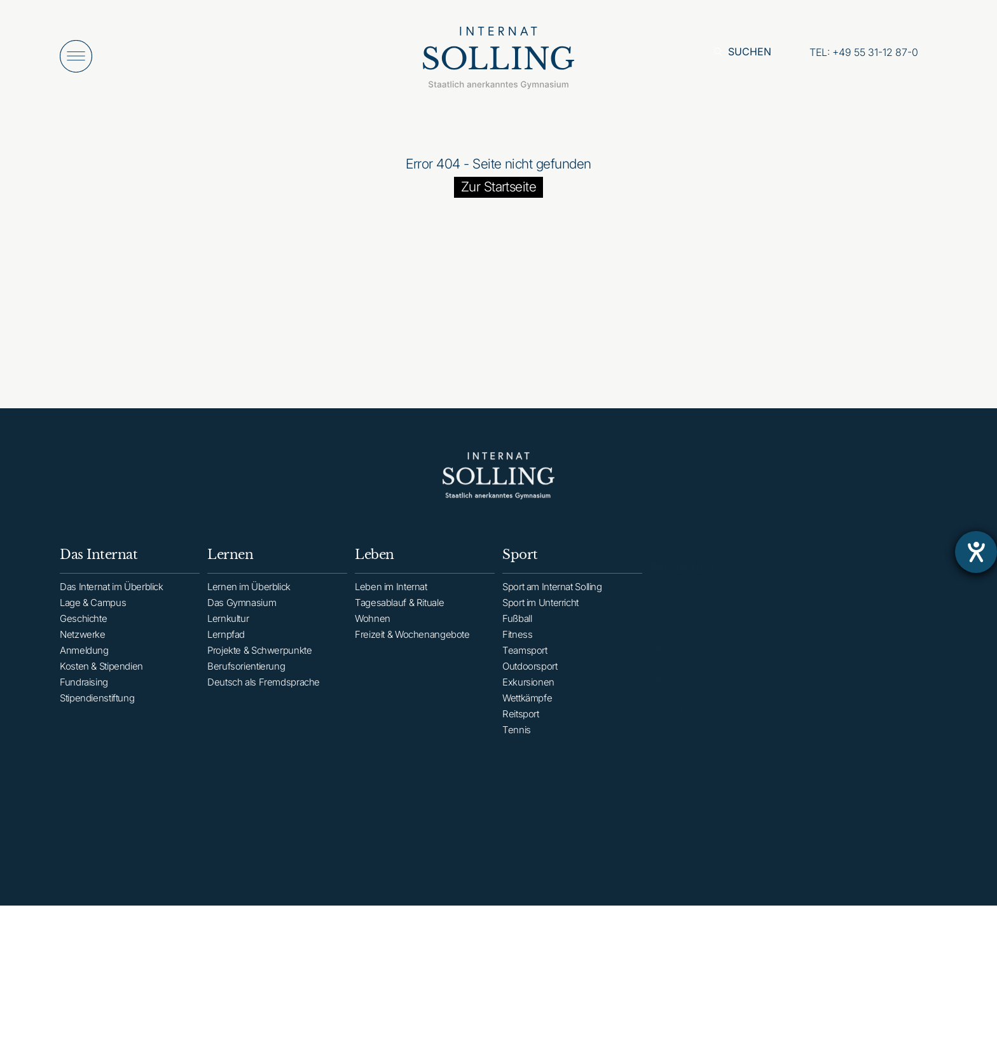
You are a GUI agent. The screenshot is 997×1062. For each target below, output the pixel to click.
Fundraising (84, 688)
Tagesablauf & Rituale (399, 615)
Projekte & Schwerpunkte (259, 660)
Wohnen (372, 631)
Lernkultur (228, 629)
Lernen (230, 564)
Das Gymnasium (241, 613)
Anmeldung (84, 657)
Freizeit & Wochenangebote (412, 647)
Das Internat (98, 561)
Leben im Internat (391, 599)
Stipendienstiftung (97, 704)
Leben (374, 567)
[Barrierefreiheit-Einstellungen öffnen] (976, 552)
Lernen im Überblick (249, 597)
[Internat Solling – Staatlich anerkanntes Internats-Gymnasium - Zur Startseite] (498, 61)
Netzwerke (83, 641)
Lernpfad (226, 644)
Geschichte (83, 625)
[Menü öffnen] (76, 56)
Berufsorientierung (246, 676)
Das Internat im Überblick (111, 593)
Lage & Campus (93, 609)
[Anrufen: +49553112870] (863, 52)
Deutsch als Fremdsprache (263, 692)
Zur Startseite (499, 187)
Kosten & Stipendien (101, 672)
